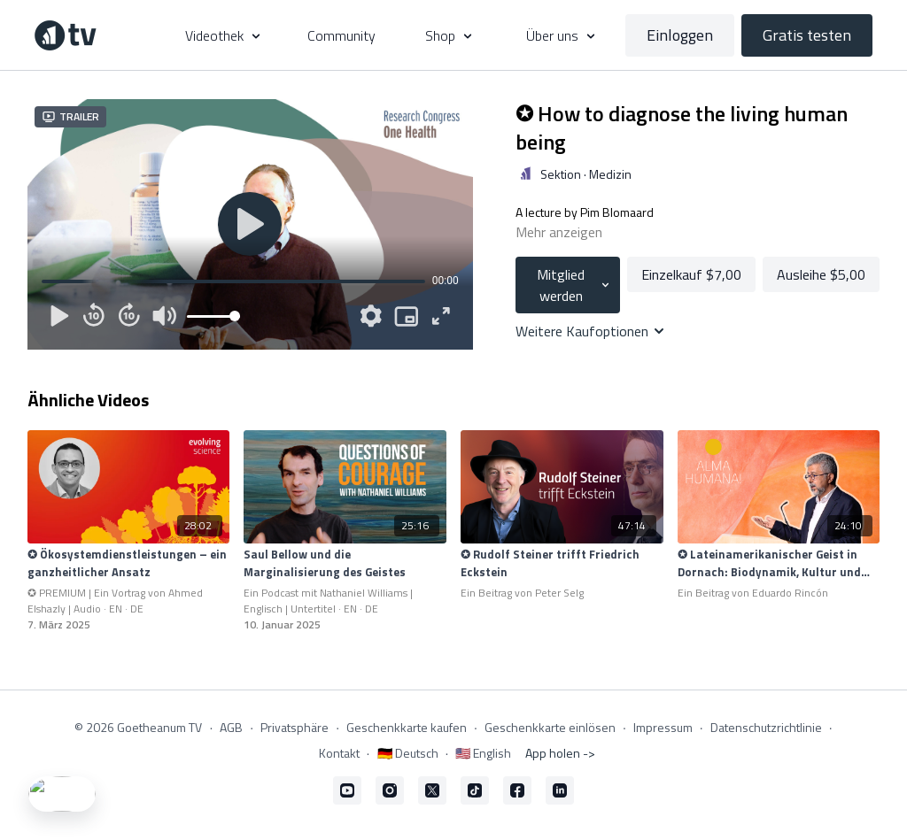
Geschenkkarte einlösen (550, 727)
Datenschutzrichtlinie (766, 727)
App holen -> (560, 753)
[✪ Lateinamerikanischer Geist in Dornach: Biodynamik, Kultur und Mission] (779, 563)
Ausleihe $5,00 (821, 274)
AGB (231, 727)
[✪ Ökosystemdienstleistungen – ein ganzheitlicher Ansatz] (128, 563)
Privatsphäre (294, 727)
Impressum (663, 727)
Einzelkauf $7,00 (691, 274)
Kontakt (339, 753)
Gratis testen (807, 35)
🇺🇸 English (483, 753)
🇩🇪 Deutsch (407, 753)
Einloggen (680, 35)
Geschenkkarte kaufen (406, 727)
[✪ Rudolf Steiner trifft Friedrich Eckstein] (562, 563)
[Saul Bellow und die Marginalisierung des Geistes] (345, 563)
